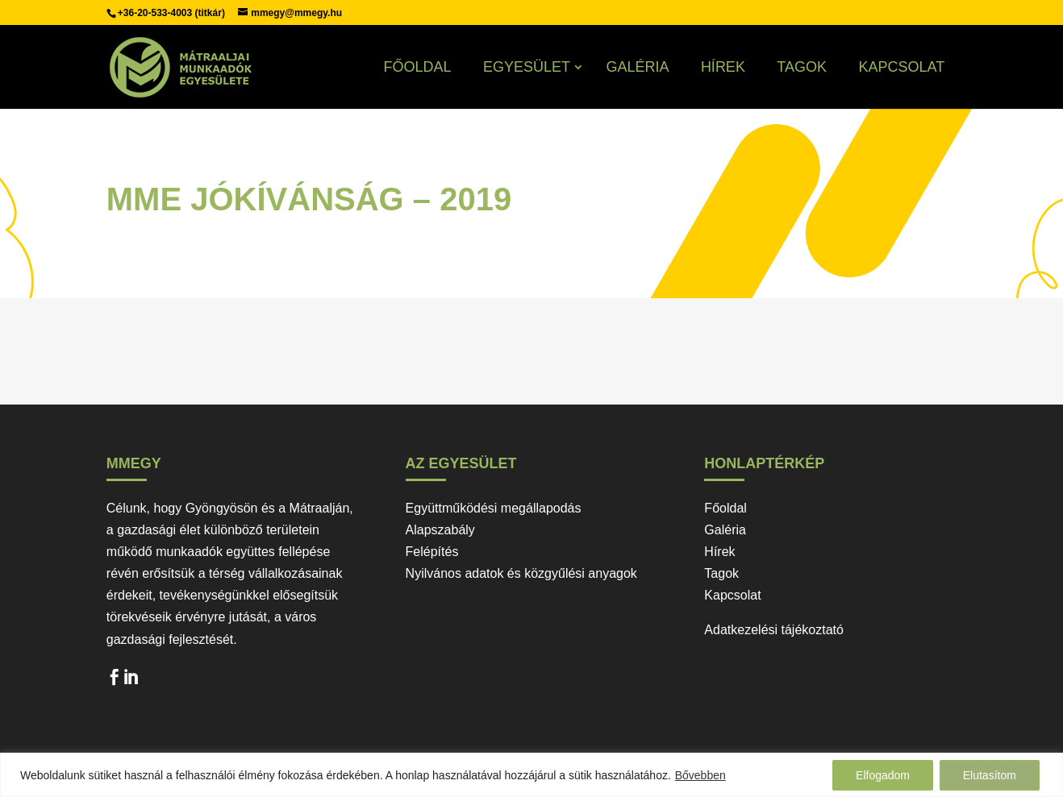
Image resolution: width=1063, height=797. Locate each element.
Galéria (637, 67)
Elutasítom (989, 775)
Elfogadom (883, 775)
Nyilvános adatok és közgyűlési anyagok (521, 573)
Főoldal (417, 67)
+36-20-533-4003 (156, 13)
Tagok (802, 67)
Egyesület (526, 67)
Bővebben (700, 775)
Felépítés (432, 551)
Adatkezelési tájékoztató (774, 630)
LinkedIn (131, 680)
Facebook (114, 680)
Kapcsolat (901, 67)
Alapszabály (440, 530)
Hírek (723, 67)
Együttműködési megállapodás (494, 508)
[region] (531, 775)
